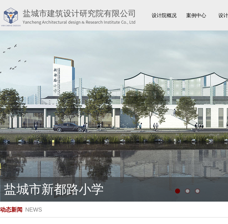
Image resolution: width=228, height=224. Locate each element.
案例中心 (196, 15)
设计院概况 (164, 15)
